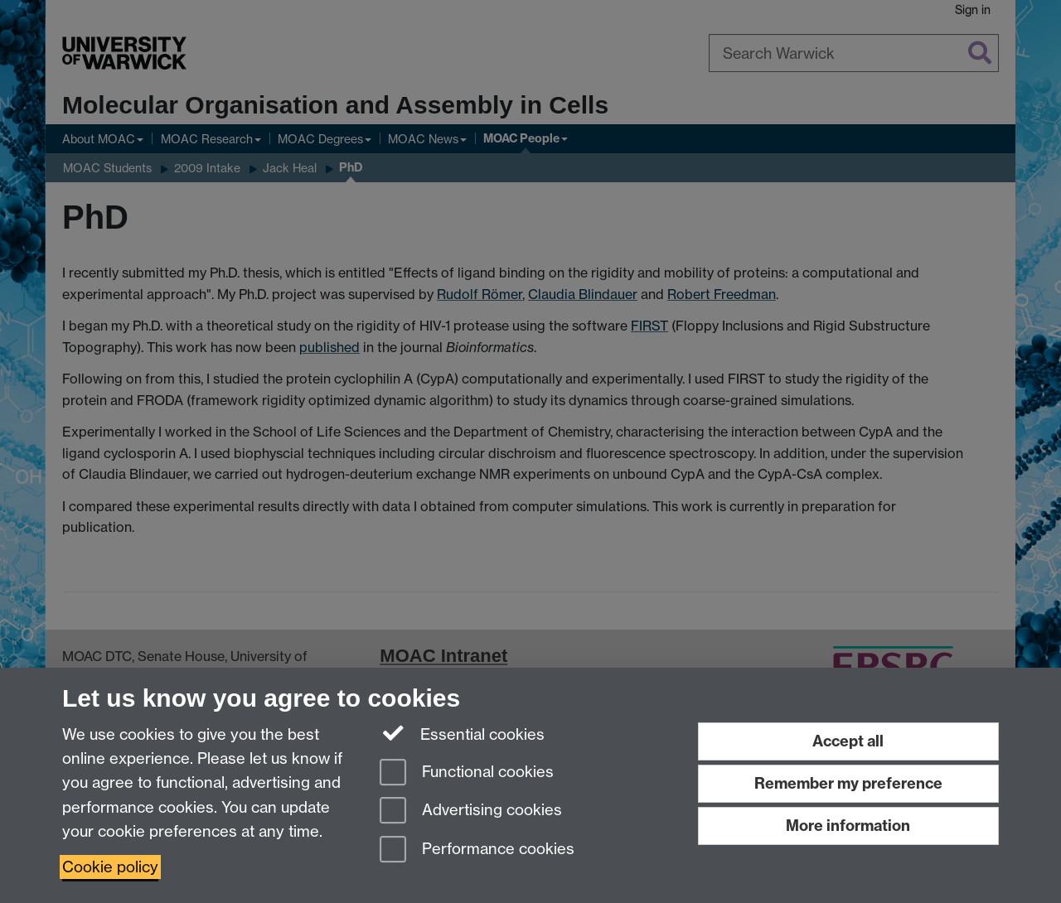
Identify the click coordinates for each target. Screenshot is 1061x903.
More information (848, 825)
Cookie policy (110, 866)
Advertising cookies (471, 811)
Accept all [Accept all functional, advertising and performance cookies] (848, 741)
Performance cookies (477, 850)
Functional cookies (467, 773)
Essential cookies (462, 733)
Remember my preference (848, 783)
